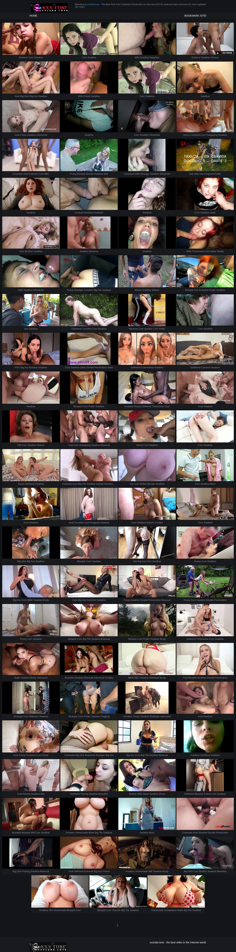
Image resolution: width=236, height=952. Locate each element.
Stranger (145, 173)
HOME (33, 15)
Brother (29, 251)
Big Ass (34, 96)
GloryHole (154, 135)
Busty (46, 600)
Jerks (213, 212)
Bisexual (93, 251)
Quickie (148, 328)
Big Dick (24, 96)
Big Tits (82, 483)
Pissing (26, 793)
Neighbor (154, 57)
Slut (191, 173)
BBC (46, 173)
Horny (186, 135)
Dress (162, 793)
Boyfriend (90, 755)
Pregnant (209, 173)
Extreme (23, 57)
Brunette (69, 677)
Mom (212, 483)
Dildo (83, 367)
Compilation (170, 910)
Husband (98, 212)
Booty (163, 677)
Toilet (110, 367)
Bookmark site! (195, 15)
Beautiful (103, 793)
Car (201, 173)
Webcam (34, 716)
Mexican (133, 328)
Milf (19, 445)
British (143, 483)
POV (17, 367)
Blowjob (81, 173)
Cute (140, 328)
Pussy (23, 135)
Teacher (116, 910)
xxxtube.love (93, 4)
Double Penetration (96, 367)
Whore (138, 290)
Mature (155, 290)
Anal (17, 96)
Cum (30, 57)
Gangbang (212, 135)
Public (217, 173)
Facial (45, 755)
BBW (30, 600)
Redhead (154, 677)
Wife (137, 57)
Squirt (21, 483)
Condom (88, 290)
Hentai (220, 251)
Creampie (18, 173)
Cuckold (79, 212)
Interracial (42, 135)
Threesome (198, 251)
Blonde (89, 173)
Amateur (128, 406)
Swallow (38, 57)
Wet (106, 173)
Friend (87, 96)
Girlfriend (76, 328)
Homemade (82, 832)
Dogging (105, 716)
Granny (215, 57)
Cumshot (195, 135)
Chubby (159, 522)
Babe (213, 251)
